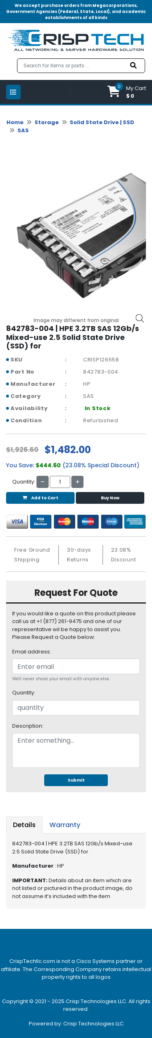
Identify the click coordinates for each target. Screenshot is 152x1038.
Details (24, 825)
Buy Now (110, 498)
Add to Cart (40, 498)
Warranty (64, 825)
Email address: (31, 651)
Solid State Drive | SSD (102, 122)
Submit (76, 780)
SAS (23, 130)
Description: (27, 726)
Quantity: (23, 692)
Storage (46, 122)
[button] (126, 92)
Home (15, 122)
